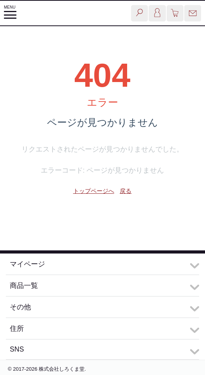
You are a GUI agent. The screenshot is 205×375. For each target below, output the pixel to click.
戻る (125, 191)
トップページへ (93, 191)
